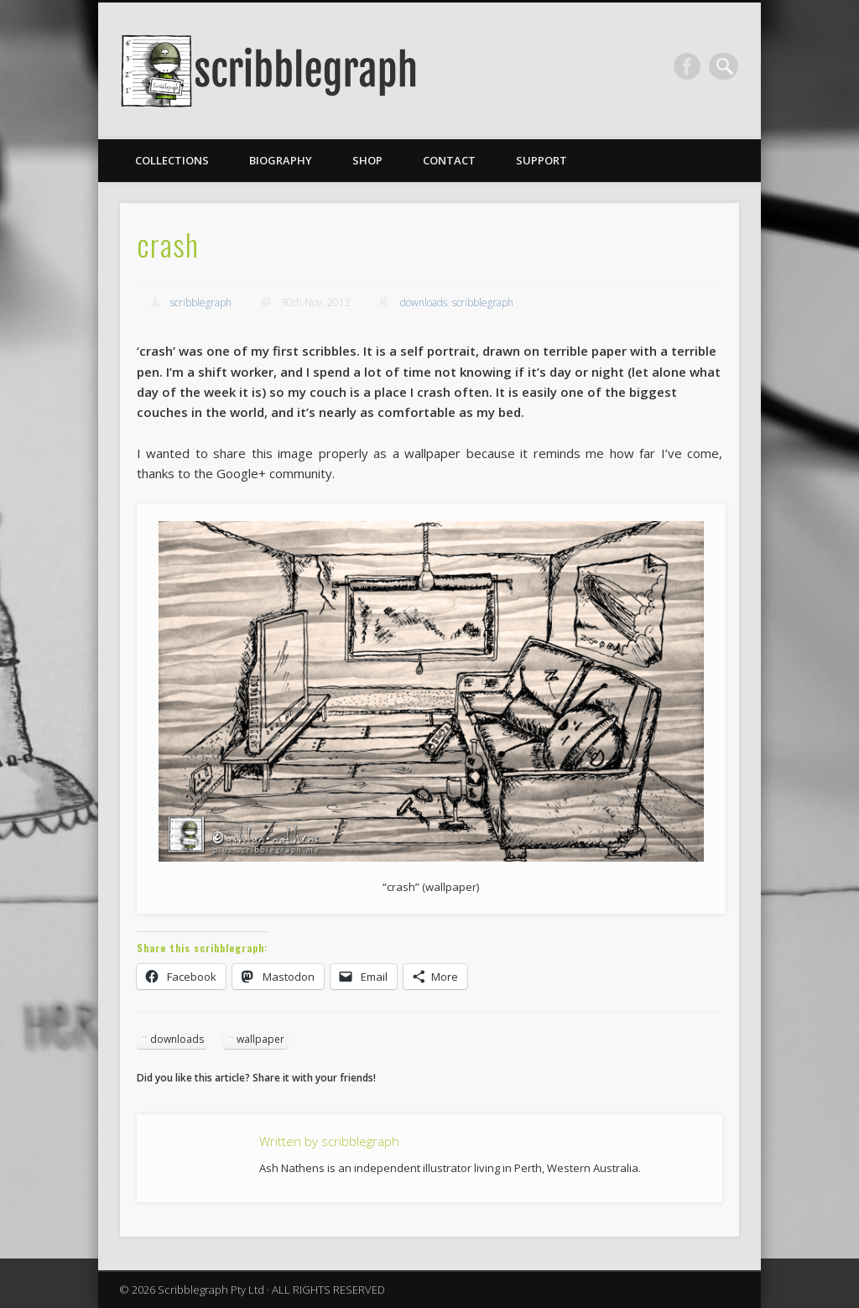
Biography (280, 160)
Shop (367, 160)
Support (541, 160)
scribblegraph (201, 302)
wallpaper (260, 1039)
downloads (423, 302)
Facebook (690, 66)
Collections (172, 160)
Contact (449, 160)
